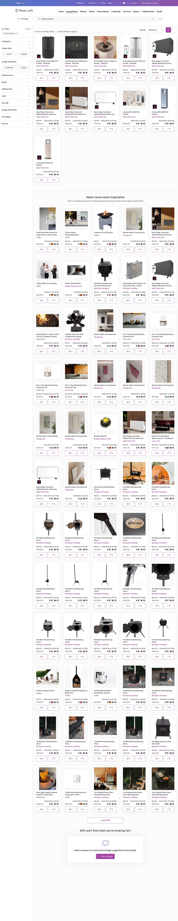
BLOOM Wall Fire (100, 436)
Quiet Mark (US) (42, 66)
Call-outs (127, 11)
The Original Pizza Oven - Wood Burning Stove (104, 793)
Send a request (105, 856)
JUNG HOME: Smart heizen (46, 283)
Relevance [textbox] (153, 30)
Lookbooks (116, 11)
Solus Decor (40, 339)
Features (81, 3)
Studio (159, 11)
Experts (136, 11)
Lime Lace (127, 339)
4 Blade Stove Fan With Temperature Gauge (74, 335)
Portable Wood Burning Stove (132, 488)
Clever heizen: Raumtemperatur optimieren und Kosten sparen (74, 233)
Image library (72, 11)
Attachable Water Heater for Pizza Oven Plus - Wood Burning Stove (134, 284)
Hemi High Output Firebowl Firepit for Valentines (46, 793)
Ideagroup (127, 235)
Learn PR (93, 3)
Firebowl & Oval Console (103, 232)
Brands (83, 11)
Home (61, 11)
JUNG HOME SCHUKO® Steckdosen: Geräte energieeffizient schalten (104, 692)
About (111, 3)
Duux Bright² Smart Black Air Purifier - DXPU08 (47, 62)
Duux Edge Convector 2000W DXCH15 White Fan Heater (75, 113)
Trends (91, 11)
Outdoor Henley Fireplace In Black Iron (76, 692)
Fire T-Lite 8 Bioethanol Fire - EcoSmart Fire (134, 335)
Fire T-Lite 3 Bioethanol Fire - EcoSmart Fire (76, 386)
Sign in (133, 3)
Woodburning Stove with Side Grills (161, 743)
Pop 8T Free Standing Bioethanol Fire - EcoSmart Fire (162, 437)
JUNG (38, 237)
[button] (20, 3)
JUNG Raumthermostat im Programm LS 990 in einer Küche (46, 233)
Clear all (28, 29)
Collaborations (148, 11)
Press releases (103, 11)
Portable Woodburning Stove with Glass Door (103, 284)
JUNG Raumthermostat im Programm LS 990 (75, 793)
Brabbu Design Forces (73, 286)
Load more (105, 820)
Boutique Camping (101, 288)
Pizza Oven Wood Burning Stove (104, 488)
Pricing (102, 3)
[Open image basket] (160, 19)
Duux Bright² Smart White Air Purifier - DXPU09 (105, 62)
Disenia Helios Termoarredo (134, 232)
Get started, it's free (150, 3)
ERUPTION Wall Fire (73, 283)
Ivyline (96, 235)
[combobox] (156, 30)
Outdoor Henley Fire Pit (45, 691)
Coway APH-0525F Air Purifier (131, 113)
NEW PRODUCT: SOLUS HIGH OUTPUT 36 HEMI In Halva (47, 335)
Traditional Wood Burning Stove (133, 692)
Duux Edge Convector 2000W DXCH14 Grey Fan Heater (161, 62)
